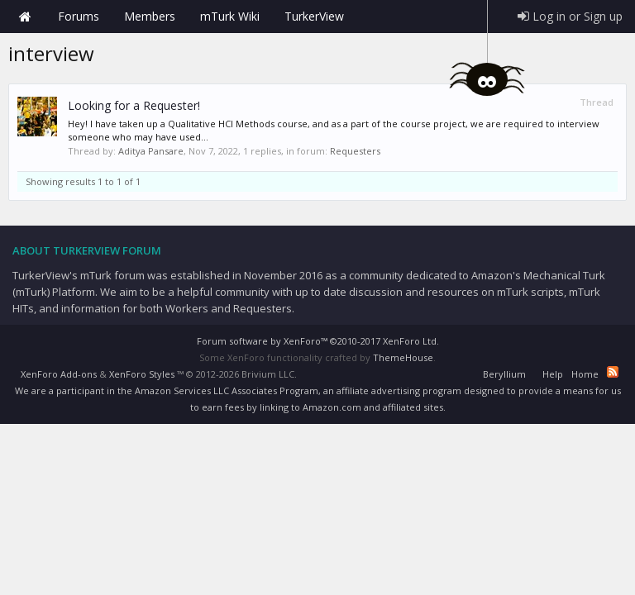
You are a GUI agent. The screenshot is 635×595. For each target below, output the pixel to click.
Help (552, 374)
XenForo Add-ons (59, 374)
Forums (78, 16)
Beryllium (504, 374)
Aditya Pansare (151, 151)
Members (149, 16)
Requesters (355, 151)
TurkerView (314, 16)
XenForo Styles (141, 374)
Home (24, 16)
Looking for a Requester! (134, 105)
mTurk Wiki (230, 16)
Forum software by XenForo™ (318, 341)
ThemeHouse (403, 357)
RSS (612, 372)
